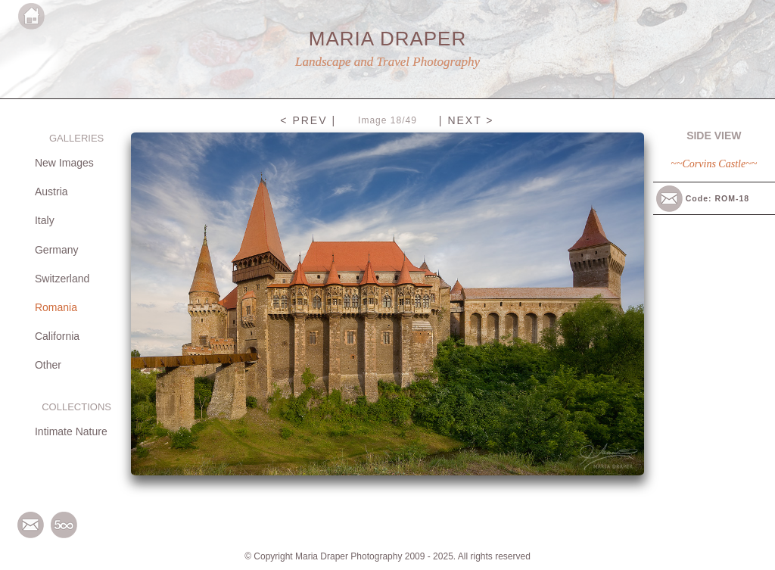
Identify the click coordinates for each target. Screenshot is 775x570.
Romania (56, 307)
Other (48, 365)
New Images (64, 163)
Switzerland (62, 279)
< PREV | (308, 120)
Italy (44, 220)
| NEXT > (466, 120)
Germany (57, 250)
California (57, 336)
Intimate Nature (71, 431)
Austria (51, 191)
